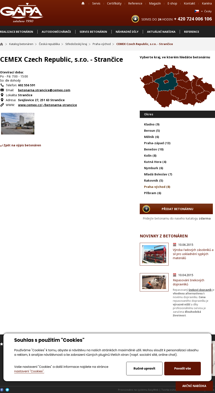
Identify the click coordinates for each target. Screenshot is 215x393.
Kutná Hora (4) (155, 162)
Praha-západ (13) (157, 143)
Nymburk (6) (153, 168)
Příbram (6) (152, 193)
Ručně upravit (144, 368)
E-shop (172, 3)
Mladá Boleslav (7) (158, 174)
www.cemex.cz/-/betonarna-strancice (47, 105)
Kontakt (189, 3)
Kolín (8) (150, 155)
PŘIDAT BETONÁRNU (177, 209)
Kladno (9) (152, 124)
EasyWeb (153, 389)
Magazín (155, 3)
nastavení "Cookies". (29, 371)
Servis (96, 3)
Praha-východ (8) (157, 187)
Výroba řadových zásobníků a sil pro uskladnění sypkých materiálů (193, 254)
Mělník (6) (151, 137)
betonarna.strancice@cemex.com (44, 90)
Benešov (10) (154, 149)
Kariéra (207, 3)
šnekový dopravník (200, 290)
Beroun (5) (152, 130)
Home (82, 3)
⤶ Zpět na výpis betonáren (20, 145)
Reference (135, 3)
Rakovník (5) (153, 180)
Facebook (1, 389)
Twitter (7, 389)
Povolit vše (182, 368)
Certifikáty (114, 3)
